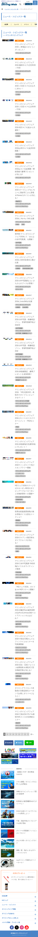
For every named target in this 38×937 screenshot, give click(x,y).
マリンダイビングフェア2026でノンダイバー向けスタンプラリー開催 (24, 465)
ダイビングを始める (8, 913)
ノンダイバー (20, 473)
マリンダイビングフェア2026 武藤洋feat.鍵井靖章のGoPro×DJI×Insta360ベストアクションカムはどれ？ (25, 612)
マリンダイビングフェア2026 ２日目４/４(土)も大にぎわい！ (25, 86)
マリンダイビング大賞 (22, 401)
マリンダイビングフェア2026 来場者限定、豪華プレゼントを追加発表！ (25, 371)
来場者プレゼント (21, 380)
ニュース (16, 24)
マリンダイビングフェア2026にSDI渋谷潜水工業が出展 (25, 260)
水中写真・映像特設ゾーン (23, 333)
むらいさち (19, 289)
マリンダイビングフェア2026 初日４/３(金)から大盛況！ (25, 127)
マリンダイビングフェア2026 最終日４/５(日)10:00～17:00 (25, 65)
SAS (23, 224)
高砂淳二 (18, 201)
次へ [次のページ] (32, 734)
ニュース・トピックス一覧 (11, 9)
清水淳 (18, 723)
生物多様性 (19, 499)
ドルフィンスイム (21, 647)
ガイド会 (18, 595)
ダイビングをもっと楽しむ (10, 918)
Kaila (17, 224)
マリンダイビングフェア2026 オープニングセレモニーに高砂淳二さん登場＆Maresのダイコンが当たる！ (25, 192)
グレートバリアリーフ (22, 546)
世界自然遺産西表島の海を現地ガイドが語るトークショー (24, 514)
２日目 (18, 94)
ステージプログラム (21, 206)
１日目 (18, 136)
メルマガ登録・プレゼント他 (11, 922)
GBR (17, 551)
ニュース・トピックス (9, 905)
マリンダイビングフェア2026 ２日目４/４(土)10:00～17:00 (25, 106)
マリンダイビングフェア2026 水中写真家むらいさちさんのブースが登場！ (25, 280)
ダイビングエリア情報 (9, 909)
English (28, 1)
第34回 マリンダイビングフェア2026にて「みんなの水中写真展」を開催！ (25, 236)
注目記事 (4, 896)
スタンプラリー (20, 476)
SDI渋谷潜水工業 (28, 268)
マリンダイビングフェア (23, 53)
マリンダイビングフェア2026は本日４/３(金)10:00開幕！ (25, 148)
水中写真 (18, 242)
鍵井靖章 (18, 624)
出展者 (18, 268)
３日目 (18, 74)
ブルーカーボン (20, 502)
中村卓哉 (18, 572)
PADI (17, 427)
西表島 (18, 520)
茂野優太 (18, 676)
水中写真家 (19, 328)
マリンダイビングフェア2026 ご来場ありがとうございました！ (25, 47)
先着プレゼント (20, 453)
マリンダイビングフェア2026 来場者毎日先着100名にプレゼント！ (25, 444)
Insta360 (25, 307)
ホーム (2, 9)
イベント (26, 24)
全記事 (6, 24)
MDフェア (19, 40)
